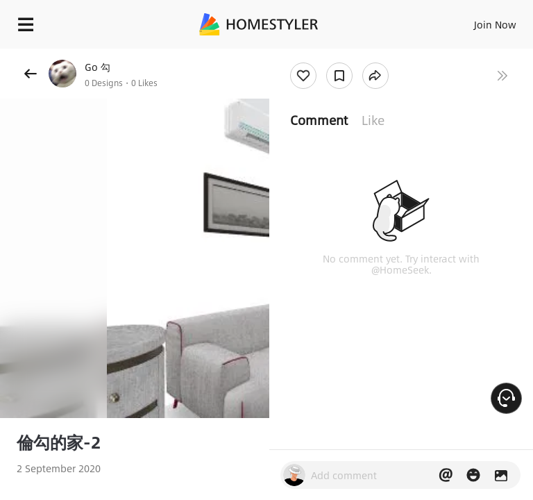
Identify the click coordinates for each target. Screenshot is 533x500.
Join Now (495, 24)
